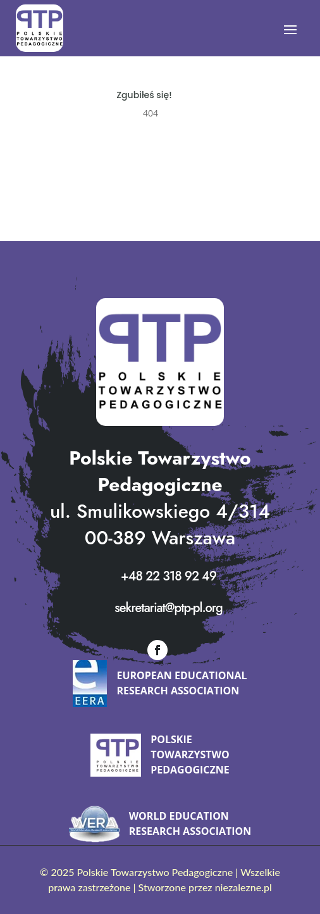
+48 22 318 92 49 (168, 576)
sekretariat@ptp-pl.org (168, 608)
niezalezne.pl (243, 887)
